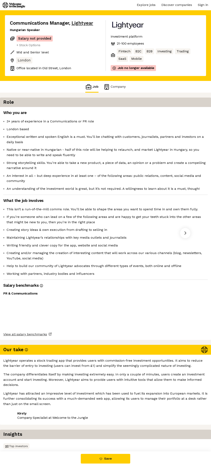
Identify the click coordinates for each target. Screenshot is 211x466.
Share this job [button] (21, 434)
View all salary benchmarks (30, 418)
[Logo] (13, 5)
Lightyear (82, 23)
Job (91, 86)
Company (114, 86)
